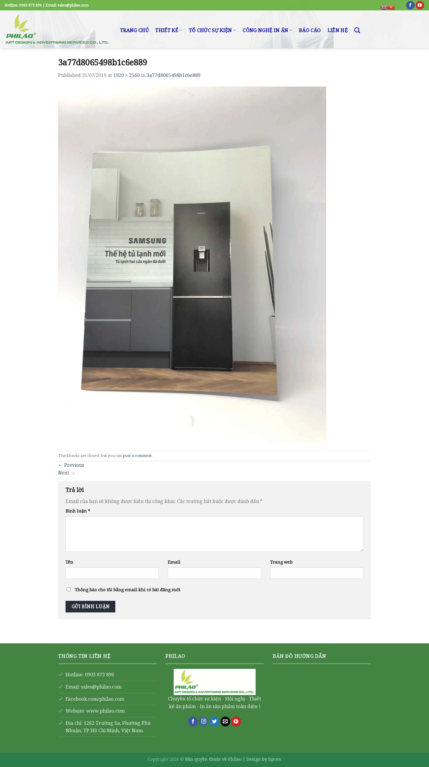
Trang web (281, 562)
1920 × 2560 (126, 75)
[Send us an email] (225, 721)
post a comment (137, 455)
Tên (69, 562)
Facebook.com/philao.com (95, 699)
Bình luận (78, 511)
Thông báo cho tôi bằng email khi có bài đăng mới (127, 589)
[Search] (357, 30)
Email (174, 562)
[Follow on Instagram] (204, 721)
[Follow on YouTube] (420, 5)
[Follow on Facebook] (410, 5)
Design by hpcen (263, 759)
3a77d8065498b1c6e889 (173, 75)
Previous (71, 465)
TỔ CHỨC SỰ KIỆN (212, 30)
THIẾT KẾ (168, 30)
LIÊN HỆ (337, 30)
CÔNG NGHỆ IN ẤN (267, 30)
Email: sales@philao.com (94, 686)
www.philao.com (105, 711)
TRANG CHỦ (134, 30)
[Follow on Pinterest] (236, 721)
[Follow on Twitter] (215, 721)
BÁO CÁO (310, 30)
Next (66, 472)
